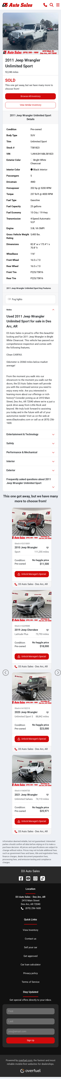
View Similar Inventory (30, 105)
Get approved (30, 956)
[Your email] (30, 1031)
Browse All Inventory (31, 96)
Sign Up (30, 1040)
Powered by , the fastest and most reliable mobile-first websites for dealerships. (30, 1065)
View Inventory (30, 930)
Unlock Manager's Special (32, 574)
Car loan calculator (31, 964)
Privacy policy (30, 973)
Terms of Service (30, 982)
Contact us (30, 938)
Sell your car (30, 947)
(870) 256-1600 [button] (31, 908)
